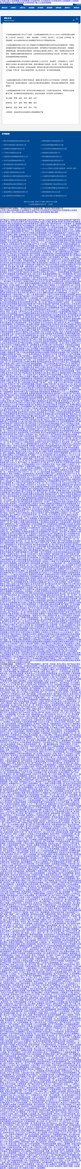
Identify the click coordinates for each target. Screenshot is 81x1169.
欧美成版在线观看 (28, 860)
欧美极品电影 (19, 871)
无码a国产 (71, 722)
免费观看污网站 (19, 881)
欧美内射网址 (44, 520)
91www (63, 1030)
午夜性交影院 (72, 998)
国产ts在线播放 (43, 330)
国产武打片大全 (36, 996)
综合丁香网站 (69, 227)
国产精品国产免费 (28, 778)
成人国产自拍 (65, 593)
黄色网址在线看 (53, 567)
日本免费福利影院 (57, 862)
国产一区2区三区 (18, 839)
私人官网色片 (57, 729)
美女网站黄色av (21, 1086)
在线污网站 (5, 839)
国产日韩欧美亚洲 (61, 556)
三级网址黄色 (40, 1035)
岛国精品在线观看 (34, 953)
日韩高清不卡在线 (21, 1028)
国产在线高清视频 (61, 220)
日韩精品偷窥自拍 (25, 724)
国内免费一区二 (60, 563)
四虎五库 (14, 875)
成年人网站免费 (33, 716)
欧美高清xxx (30, 673)
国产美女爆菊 (45, 718)
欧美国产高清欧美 (41, 724)
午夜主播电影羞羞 (65, 306)
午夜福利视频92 (29, 270)
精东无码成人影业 (40, 1052)
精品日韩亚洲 (36, 746)
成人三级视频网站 (73, 362)
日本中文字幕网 (17, 1159)
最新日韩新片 (40, 294)
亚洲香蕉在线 (46, 591)
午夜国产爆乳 (39, 698)
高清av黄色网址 (10, 504)
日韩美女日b (56, 793)
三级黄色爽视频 (70, 1052)
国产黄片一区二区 (72, 989)
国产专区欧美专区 (10, 830)
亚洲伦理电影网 (71, 1032)
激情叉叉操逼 (27, 229)
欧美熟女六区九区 (50, 608)
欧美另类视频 (6, 858)
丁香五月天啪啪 (27, 233)
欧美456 (64, 1103)
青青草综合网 (69, 507)
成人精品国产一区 (8, 769)
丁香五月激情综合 (22, 513)
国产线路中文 (73, 716)
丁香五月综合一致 (41, 737)
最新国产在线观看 (14, 1062)
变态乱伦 (11, 812)
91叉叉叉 (45, 1093)
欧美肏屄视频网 (54, 1015)
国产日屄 (74, 772)
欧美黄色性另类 (33, 289)
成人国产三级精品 (36, 285)
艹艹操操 (68, 1086)
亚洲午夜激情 (74, 466)
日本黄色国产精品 (62, 894)
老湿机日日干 (44, 434)
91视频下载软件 (23, 841)
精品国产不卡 (41, 782)
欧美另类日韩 (23, 293)
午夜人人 (53, 757)
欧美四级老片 (17, 457)
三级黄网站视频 (65, 776)
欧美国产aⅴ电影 (62, 302)
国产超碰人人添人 (28, 933)
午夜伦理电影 (54, 1133)
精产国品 (52, 686)
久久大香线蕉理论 (63, 285)
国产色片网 (46, 1086)
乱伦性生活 (67, 724)
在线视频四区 (21, 274)
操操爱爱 (46, 1136)
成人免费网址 (7, 429)
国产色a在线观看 (38, 957)
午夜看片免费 (6, 681)
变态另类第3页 (68, 317)
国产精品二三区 (27, 231)
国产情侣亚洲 (11, 867)
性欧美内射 (34, 950)
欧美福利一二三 (73, 1041)
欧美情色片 (11, 905)
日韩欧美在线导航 (14, 1147)
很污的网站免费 (26, 494)
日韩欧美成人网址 (50, 810)
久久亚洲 (16, 961)
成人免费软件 (52, 1164)
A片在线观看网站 (58, 789)
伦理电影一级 (64, 582)
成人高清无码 (23, 341)
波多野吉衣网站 (39, 272)
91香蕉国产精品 (31, 588)
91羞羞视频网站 (16, 237)
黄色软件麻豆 (19, 392)
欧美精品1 (70, 1149)
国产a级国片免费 (21, 1043)
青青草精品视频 (43, 328)
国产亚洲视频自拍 (46, 888)
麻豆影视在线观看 (40, 545)
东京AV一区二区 (64, 714)
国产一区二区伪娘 (65, 468)
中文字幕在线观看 (46, 968)
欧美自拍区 (62, 757)
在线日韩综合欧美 (13, 610)
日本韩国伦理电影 (42, 225)
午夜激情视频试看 (12, 761)
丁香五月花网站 (33, 300)
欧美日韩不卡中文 (70, 474)
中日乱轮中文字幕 (7, 1112)
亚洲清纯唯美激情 (66, 996)
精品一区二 (25, 1095)
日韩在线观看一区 (48, 1019)
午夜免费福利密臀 (29, 722)
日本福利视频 (37, 937)
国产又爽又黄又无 (48, 927)
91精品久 (30, 1155)
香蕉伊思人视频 (11, 1091)
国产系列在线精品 (73, 621)
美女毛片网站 (59, 739)
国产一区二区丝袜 (17, 336)
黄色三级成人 (19, 434)
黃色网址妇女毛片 (63, 869)
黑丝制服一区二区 (19, 619)
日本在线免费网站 (41, 834)
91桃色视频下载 (66, 309)
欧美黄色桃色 (23, 853)
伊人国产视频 (32, 552)
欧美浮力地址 (23, 1162)
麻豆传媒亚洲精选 (14, 940)
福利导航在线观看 (64, 543)
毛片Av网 (72, 972)
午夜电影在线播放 (72, 345)
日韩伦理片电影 (12, 494)
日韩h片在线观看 (58, 287)
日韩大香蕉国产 (71, 922)
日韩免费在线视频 (61, 253)
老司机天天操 (20, 558)
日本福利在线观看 (63, 841)
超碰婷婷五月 (48, 321)
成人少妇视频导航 (65, 274)
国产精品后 (64, 843)
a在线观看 (62, 1091)
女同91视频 (70, 858)
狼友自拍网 (73, 1002)
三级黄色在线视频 (25, 1035)
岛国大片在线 (73, 1112)
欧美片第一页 (29, 705)
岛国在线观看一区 (7, 593)
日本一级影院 (16, 698)
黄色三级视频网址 (13, 278)
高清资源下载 (5, 614)
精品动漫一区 (9, 298)
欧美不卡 (46, 890)
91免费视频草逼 (26, 378)
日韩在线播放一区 (13, 313)
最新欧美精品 (11, 448)
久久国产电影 (38, 492)
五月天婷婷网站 (37, 296)
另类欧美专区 (39, 720)
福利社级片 (67, 981)
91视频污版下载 (41, 265)
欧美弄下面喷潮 (43, 813)
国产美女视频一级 (25, 1123)
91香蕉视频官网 (74, 910)
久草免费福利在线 (43, 808)
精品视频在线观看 (41, 683)
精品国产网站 (36, 321)
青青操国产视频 (49, 806)
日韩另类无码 (25, 567)
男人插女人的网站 (23, 543)
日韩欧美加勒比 (20, 608)
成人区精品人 (45, 884)
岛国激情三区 (59, 929)
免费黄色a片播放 (67, 470)
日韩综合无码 (28, 237)
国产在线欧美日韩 (25, 496)
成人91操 (38, 918)
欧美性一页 (35, 851)
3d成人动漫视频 (27, 386)
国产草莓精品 (64, 1101)
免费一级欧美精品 (27, 266)
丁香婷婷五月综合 (42, 418)
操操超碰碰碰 (36, 364)
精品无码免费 (52, 427)
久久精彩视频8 (43, 604)
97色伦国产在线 (46, 623)
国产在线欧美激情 (52, 242)
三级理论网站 (17, 294)
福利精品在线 (44, 877)
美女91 (65, 718)
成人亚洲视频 (23, 369)
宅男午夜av (10, 1136)
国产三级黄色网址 (46, 560)
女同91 (44, 867)
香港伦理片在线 (23, 763)
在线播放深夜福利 (27, 597)
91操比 (61, 983)
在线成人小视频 (48, 561)
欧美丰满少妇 (62, 830)
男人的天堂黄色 (14, 1052)
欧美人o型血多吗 (74, 444)
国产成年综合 (6, 834)
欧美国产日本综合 (60, 828)
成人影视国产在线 (44, 739)
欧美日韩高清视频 (55, 240)
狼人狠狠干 (48, 918)
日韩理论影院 (30, 847)
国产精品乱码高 (16, 530)
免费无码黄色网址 (16, 942)
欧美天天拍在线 (73, 886)
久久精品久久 (71, 464)
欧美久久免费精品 (7, 616)
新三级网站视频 (26, 459)
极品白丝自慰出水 (57, 328)
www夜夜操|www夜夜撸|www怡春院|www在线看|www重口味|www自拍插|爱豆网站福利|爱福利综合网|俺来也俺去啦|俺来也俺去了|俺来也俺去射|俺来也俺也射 (40, 660)
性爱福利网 (33, 812)
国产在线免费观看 (22, 701)
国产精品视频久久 (55, 459)
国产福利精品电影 (32, 963)
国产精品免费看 (56, 237)
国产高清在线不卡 (51, 408)
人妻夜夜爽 (19, 884)
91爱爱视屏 (22, 1084)
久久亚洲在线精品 (11, 378)
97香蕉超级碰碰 (50, 446)
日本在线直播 (65, 672)
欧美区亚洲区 (70, 817)
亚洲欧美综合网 (59, 1041)
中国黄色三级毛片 (48, 668)
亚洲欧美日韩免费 (8, 1093)
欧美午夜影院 (22, 882)
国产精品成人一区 (15, 612)
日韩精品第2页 (68, 537)
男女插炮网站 (19, 324)
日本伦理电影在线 (16, 1034)
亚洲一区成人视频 (58, 464)
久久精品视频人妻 (46, 558)
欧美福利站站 (5, 451)
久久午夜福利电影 (11, 321)
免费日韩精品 (7, 455)
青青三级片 (25, 1080)
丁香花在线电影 (44, 847)
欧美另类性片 (20, 300)
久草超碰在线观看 (71, 332)
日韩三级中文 (68, 1090)
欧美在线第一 (5, 347)
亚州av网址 (61, 664)
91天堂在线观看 (12, 567)
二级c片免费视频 (30, 518)
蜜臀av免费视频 (19, 235)
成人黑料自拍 (56, 472)
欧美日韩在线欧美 (7, 449)
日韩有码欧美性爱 (45, 839)
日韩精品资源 (21, 795)
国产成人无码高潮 (46, 220)
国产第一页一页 (66, 595)
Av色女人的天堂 (43, 440)
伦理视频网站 (69, 877)
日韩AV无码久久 (66, 500)
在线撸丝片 (73, 1129)
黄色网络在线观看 (47, 522)
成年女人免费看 (66, 308)
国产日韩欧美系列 (28, 707)
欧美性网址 (53, 772)
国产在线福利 (31, 703)
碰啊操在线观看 (26, 946)
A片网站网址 (31, 1133)
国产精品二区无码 (56, 1157)
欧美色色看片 (9, 789)
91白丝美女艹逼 (43, 485)
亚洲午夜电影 (68, 1097)
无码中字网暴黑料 (60, 453)
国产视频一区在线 (72, 487)
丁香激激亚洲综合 (54, 244)
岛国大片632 (67, 782)
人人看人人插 (52, 599)
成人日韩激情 (54, 479)
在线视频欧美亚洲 (20, 582)
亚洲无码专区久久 (13, 464)
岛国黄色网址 (40, 248)
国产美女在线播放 (17, 580)
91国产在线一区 (18, 1017)
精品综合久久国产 (19, 798)
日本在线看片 (31, 429)
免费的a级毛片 (22, 453)
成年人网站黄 (6, 703)
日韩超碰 (76, 798)
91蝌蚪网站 (15, 707)
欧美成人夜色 (30, 955)
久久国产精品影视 (21, 688)
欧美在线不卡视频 (23, 970)
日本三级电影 (34, 332)
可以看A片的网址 (15, 261)
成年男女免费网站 (73, 550)
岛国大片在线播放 (54, 1006)
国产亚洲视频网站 (52, 513)
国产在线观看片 (62, 670)
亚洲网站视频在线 (39, 686)
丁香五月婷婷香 (45, 552)
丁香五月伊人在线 (49, 468)
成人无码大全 (49, 832)
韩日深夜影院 (39, 1105)
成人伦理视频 (50, 492)
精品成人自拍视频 (46, 1088)
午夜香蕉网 (59, 812)
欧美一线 (47, 1095)
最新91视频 (68, 1166)
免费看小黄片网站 (23, 709)
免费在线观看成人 (32, 522)
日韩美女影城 (17, 537)
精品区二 (4, 675)
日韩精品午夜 (23, 448)
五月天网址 (48, 948)
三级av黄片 (40, 1164)
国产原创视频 (34, 867)
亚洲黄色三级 (30, 1034)
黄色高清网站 (12, 526)
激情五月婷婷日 (55, 526)
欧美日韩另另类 (52, 769)
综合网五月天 (18, 718)
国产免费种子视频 (27, 401)
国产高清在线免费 (13, 418)
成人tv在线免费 (37, 769)
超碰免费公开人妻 (36, 571)
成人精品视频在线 (38, 481)
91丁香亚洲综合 (65, 1099)
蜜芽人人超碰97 (20, 834)
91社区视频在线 (20, 455)
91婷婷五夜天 (11, 979)
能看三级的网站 (20, 681)
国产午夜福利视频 (53, 375)
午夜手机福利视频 (12, 748)
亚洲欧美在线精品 (7, 841)
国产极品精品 (44, 550)
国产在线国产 (14, 1024)
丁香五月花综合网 (35, 989)
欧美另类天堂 (38, 584)
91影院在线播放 (70, 281)
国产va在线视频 (68, 425)
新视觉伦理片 (11, 293)
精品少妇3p (23, 770)
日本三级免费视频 (31, 1161)
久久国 (47, 897)
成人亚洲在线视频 (28, 425)
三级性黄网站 (31, 968)
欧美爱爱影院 (71, 328)
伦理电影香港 (23, 576)
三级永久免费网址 (41, 862)
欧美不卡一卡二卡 (28, 1071)
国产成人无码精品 (66, 698)
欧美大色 (42, 1022)
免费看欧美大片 (15, 784)
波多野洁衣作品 (10, 981)
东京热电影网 (32, 558)
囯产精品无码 (38, 278)
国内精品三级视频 (12, 1071)
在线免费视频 (52, 925)
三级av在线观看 (51, 882)
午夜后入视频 (61, 910)
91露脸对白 (46, 797)
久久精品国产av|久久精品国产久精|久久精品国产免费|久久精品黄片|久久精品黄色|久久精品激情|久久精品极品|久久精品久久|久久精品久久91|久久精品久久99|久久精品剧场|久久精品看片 (40, 643)
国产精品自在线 (51, 584)
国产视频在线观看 (40, 490)
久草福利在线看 (61, 968)
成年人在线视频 (29, 854)
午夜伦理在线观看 (63, 369)
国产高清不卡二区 (44, 621)
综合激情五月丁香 (50, 742)
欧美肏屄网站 (61, 1080)
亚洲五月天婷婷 (17, 813)
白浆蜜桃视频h (41, 233)
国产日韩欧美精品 (7, 1032)
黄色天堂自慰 (15, 604)
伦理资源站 (35, 1067)
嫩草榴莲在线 (53, 744)
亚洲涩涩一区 (43, 778)
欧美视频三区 (40, 395)
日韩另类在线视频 (69, 709)
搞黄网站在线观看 (55, 602)
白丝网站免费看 (29, 362)
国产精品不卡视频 (7, 220)
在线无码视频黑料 (51, 959)
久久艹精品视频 (18, 485)
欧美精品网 (6, 1011)
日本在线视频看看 (17, 588)
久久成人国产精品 (25, 421)
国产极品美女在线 (19, 451)
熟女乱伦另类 (54, 1077)
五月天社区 (20, 1133)
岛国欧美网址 (28, 281)
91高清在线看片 (51, 311)
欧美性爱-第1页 (6, 222)
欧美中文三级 (30, 621)
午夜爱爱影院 (55, 1090)
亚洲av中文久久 (56, 225)
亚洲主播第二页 (28, 1131)
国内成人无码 (11, 375)
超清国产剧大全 (72, 985)
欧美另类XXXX (36, 853)
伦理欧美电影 (23, 253)
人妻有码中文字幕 (25, 311)
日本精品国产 (59, 1000)
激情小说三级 (46, 922)
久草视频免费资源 (53, 481)
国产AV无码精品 (67, 423)
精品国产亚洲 (63, 612)
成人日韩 (38, 1049)
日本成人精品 (59, 933)
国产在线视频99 (52, 371)
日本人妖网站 (13, 296)
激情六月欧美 (75, 298)
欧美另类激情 (5, 322)
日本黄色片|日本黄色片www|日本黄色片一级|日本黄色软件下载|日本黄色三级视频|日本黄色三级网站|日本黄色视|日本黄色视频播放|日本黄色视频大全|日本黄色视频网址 (40, 634)
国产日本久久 (11, 462)
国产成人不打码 (49, 679)
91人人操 (21, 979)
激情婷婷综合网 (35, 1153)
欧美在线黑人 (56, 890)
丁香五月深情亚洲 (59, 944)
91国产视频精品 (18, 240)
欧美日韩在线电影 (18, 910)
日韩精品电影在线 (42, 438)
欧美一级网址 (12, 670)
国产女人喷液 (69, 457)
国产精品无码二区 (73, 414)
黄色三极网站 (49, 285)
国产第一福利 (70, 726)
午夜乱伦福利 (13, 326)
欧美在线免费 (71, 336)
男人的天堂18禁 (52, 951)
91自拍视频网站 (6, 324)
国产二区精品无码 (53, 502)
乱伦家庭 (60, 748)
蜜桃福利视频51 (64, 403)
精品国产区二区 (70, 733)
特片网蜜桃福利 (60, 293)
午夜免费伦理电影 (32, 324)
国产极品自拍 (50, 302)
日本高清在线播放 (55, 589)
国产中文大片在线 (39, 244)
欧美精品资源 (47, 556)
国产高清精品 (36, 405)
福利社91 (43, 821)
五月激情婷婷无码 (58, 787)
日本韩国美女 (52, 612)
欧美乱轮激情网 (24, 302)
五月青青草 (62, 1045)
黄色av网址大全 (52, 373)
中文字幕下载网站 (11, 470)
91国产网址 (36, 1065)
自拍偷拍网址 (15, 892)
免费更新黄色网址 (59, 1110)
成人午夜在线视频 (73, 752)
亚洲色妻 (61, 767)
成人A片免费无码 (49, 800)
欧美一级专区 (21, 922)
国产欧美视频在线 (27, 225)
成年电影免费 (20, 220)
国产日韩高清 (75, 882)
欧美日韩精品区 (60, 558)
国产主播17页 (71, 739)
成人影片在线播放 (38, 541)
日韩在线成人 (14, 860)
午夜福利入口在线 (18, 694)
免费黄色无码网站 (18, 668)
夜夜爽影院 (67, 1140)
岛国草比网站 (9, 983)
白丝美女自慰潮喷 (69, 358)
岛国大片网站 (45, 222)
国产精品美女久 (51, 306)
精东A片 (57, 770)
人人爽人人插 (28, 294)
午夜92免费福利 (8, 414)
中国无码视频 (54, 380)
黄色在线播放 (73, 448)
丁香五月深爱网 (33, 322)
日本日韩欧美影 (43, 1119)
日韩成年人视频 (41, 384)
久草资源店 (28, 903)
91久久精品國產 (40, 1024)
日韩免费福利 (29, 951)
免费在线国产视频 (19, 259)
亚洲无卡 (32, 776)
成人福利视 (49, 989)
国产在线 (37, 677)
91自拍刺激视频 (33, 757)
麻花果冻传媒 (57, 222)
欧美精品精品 (54, 423)
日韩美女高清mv (47, 300)
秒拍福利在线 (50, 496)
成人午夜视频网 (58, 528)
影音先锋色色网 (33, 668)
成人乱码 (44, 757)
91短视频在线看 (29, 328)
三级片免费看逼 (28, 1164)
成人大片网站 (23, 692)
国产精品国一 (30, 440)
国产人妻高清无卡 (42, 436)
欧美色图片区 (25, 686)
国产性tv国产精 (37, 713)
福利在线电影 (34, 253)
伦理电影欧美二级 (10, 686)
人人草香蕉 (19, 836)
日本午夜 (64, 1093)
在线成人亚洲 (47, 770)
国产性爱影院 (72, 938)
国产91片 (4, 785)
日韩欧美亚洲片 (46, 666)
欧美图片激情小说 (25, 584)
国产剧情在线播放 (52, 1127)
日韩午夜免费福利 (24, 754)
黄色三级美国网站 (30, 784)
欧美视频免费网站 (50, 274)
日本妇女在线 (52, 892)
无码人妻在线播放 (9, 496)
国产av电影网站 (55, 1140)
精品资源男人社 (53, 395)
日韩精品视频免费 (27, 395)
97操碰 (54, 776)
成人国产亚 (30, 825)
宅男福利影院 (40, 309)
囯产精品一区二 (53, 957)
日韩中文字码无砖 (22, 364)
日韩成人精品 (37, 408)
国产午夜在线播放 (65, 541)
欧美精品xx (14, 976)
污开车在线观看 (19, 1116)
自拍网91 (55, 780)
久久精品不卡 (73, 293)
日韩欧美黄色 (16, 903)
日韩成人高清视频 (34, 1026)
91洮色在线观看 (45, 530)
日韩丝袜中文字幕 (69, 483)
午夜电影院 (56, 718)
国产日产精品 (52, 319)
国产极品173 (30, 813)
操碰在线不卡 (57, 507)
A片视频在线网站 (19, 345)
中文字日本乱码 (60, 994)
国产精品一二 (7, 399)
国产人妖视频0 (50, 1091)
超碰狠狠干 (50, 866)
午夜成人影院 (15, 509)
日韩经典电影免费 (35, 802)
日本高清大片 (30, 485)
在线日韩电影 (59, 560)
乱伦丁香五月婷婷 (53, 1063)
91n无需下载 (36, 1039)
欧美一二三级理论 (71, 1084)
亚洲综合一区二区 (22, 541)
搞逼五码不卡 (12, 787)
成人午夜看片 (50, 412)
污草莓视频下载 (69, 1063)
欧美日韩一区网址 (16, 1144)
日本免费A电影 (39, 836)
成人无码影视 (75, 854)
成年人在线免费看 (20, 393)
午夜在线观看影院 (43, 756)
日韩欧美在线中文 (52, 970)
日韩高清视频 (7, 578)
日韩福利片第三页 (55, 263)
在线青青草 (65, 916)
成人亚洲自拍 (6, 856)
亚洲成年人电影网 (43, 705)
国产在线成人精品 (7, 364)
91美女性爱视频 (43, 425)
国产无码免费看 (70, 610)
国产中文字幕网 (68, 440)
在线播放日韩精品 (59, 864)
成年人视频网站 (8, 453)
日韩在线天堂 (38, 311)
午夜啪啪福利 (11, 737)
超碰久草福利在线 (27, 1110)
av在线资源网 (61, 750)
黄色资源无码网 (58, 591)
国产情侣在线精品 (32, 222)
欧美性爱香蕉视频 (43, 1041)
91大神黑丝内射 (58, 283)
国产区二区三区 (68, 291)
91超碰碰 (32, 1114)
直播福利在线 (42, 498)
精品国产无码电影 (13, 490)
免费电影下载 (17, 337)
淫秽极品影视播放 (53, 504)
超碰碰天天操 (6, 1095)
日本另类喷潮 (30, 1166)
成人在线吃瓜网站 (19, 334)
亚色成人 (35, 1080)
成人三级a (34, 1022)
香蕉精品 (8, 1069)
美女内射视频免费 (60, 978)
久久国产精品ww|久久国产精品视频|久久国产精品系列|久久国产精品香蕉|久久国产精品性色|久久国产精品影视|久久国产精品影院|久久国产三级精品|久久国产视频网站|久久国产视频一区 (40, 638)
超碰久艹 (10, 922)
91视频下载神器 (65, 728)
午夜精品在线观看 (31, 828)
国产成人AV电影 (37, 701)
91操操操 (62, 688)
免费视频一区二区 (15, 517)
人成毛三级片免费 (17, 238)
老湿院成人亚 (66, 401)
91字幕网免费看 (20, 287)
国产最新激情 (13, 459)
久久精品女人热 (54, 483)
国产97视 (24, 976)
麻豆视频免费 (23, 672)
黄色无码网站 (6, 826)
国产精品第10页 (26, 272)
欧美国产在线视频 (36, 412)
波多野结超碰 (15, 263)
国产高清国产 (9, 851)
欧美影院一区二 (60, 826)
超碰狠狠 (3, 1119)
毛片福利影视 (73, 315)
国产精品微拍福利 (59, 1155)
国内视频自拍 (19, 578)
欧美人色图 (28, 1015)
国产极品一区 (21, 606)
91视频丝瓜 (45, 793)
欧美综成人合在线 (25, 1049)
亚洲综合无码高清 (46, 517)
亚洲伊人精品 (61, 539)
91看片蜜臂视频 (11, 1099)
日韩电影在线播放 (59, 573)
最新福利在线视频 (13, 229)
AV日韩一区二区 (71, 1161)
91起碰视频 (58, 791)
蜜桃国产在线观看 (15, 270)
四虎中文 (68, 979)
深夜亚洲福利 (34, 1009)
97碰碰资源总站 (50, 905)
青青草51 (53, 683)
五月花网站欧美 (33, 528)
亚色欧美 (74, 1069)
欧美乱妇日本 (50, 539)
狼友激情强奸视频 (12, 778)
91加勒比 (36, 819)
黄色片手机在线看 (19, 561)
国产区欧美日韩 (72, 554)
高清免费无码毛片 (59, 797)
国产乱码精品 (27, 490)
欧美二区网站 (51, 543)
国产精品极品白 (56, 533)
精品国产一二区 (65, 798)
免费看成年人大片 (58, 392)
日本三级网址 (71, 280)
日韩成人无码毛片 (67, 959)
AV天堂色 (20, 899)
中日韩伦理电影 (10, 576)
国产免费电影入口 (57, 985)
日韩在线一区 (42, 240)
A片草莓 (6, 918)
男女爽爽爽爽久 (18, 968)
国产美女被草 (62, 1054)
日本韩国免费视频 (54, 946)
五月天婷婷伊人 (45, 978)
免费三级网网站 (72, 929)
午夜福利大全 (47, 826)
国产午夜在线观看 (38, 599)
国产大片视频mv (74, 322)
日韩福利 (7, 798)
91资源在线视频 (34, 800)
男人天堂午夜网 (55, 774)
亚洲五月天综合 (68, 231)
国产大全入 (74, 925)
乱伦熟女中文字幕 (11, 291)
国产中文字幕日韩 (35, 608)
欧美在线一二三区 (35, 849)
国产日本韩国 (33, 922)
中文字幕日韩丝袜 (65, 382)
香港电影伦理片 (44, 235)
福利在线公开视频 (67, 242)
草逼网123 (68, 703)
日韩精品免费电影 (24, 1093)
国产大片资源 (65, 494)
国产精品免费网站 (65, 399)
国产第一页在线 (10, 369)
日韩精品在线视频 (36, 582)
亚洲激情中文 (42, 360)
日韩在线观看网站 (68, 879)
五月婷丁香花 (25, 972)
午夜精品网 (5, 987)
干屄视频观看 (32, 700)
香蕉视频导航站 (10, 1123)
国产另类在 (56, 895)
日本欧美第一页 (71, 791)
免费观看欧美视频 (63, 496)
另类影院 (25, 1101)
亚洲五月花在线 (37, 1060)
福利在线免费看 (46, 998)
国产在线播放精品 (23, 524)
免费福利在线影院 (67, 248)
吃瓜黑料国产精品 (27, 326)
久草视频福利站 (47, 253)
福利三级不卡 (21, 978)
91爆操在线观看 (45, 349)
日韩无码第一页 (73, 1043)
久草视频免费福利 (28, 974)
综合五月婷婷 (46, 332)
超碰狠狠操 (54, 963)
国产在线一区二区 (42, 266)
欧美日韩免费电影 (20, 431)
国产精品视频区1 (34, 664)
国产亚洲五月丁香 (11, 384)
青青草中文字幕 (35, 399)
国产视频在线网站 (7, 1077)
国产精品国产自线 (34, 1116)
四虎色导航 (26, 879)
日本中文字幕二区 (40, 291)
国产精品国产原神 (39, 763)
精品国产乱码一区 (65, 477)
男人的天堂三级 (41, 281)
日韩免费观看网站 (67, 421)
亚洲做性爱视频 (27, 532)
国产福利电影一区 (42, 227)
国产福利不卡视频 (7, 1045)
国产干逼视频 (27, 683)
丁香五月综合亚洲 (30, 752)
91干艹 (63, 700)
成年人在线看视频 (42, 780)
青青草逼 (14, 756)
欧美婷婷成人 (47, 899)
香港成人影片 (52, 276)
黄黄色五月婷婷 (16, 436)
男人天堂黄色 (14, 1131)
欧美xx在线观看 (60, 606)
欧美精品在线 (50, 369)
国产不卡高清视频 (55, 1024)
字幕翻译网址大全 (32, 466)
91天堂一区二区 (41, 483)
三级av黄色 (30, 675)
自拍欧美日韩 (57, 324)
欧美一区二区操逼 (25, 375)
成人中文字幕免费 (32, 461)
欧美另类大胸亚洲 (25, 479)
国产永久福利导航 (27, 864)
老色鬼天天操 (52, 367)
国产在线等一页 (54, 1037)
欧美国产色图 (49, 509)
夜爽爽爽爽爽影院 (65, 608)
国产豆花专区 (11, 479)
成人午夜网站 (25, 308)
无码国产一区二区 (59, 1118)
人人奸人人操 (13, 597)
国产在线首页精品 (17, 423)
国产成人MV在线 (51, 582)
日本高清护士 (32, 554)
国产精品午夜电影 (7, 300)
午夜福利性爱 (55, 940)
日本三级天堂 (32, 451)
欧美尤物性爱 (73, 853)
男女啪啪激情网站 (67, 431)
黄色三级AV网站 (43, 457)
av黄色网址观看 (16, 518)
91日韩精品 (70, 933)
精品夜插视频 (9, 606)
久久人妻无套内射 (55, 763)
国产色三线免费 (10, 257)
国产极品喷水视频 (40, 380)
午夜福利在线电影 (40, 229)
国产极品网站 (37, 993)
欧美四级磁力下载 (23, 1077)
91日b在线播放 (72, 884)
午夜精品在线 (72, 778)
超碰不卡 (48, 923)
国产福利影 (31, 694)
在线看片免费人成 (57, 784)
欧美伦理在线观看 (69, 548)
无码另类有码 (7, 434)
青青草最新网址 (33, 449)
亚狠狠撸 (40, 1071)
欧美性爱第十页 (12, 319)
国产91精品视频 (24, 382)
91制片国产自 (68, 696)
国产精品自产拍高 (14, 821)
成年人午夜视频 (21, 1114)
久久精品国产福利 (12, 1039)
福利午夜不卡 (75, 1021)
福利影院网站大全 (52, 421)
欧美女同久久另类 (68, 937)
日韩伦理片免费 (40, 1147)
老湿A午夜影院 (50, 1013)
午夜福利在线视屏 (71, 729)
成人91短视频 (74, 968)
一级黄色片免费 (6, 866)
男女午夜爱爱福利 (55, 965)
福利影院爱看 (37, 791)
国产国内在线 (30, 423)
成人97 (54, 819)
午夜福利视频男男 (59, 1062)
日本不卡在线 (63, 1067)
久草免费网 (19, 797)
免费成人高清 (33, 453)
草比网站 (4, 1035)
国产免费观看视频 (15, 1161)
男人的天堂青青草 (66, 810)
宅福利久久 (46, 677)
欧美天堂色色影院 (73, 784)
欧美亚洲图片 (55, 425)
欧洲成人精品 (51, 860)
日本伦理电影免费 (65, 1078)
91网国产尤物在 (69, 895)
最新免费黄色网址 (13, 586)
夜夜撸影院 (48, 1026)
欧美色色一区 (6, 1002)
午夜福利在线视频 (48, 1144)
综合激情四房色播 (47, 1075)
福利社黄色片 (51, 541)
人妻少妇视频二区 (39, 1097)
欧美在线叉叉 (56, 875)
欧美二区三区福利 (11, 487)
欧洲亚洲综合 (49, 910)
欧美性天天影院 (40, 903)
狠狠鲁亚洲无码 (37, 308)
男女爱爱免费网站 (64, 686)
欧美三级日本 (19, 1127)
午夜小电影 (13, 782)
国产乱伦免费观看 (53, 365)
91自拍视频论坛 (15, 752)
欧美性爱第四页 (22, 339)
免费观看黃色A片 (16, 907)
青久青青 (30, 741)
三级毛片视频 (16, 1015)
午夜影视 (45, 985)
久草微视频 (24, 830)
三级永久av (10, 1082)
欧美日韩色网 (14, 1138)
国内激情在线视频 (63, 420)
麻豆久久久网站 (42, 1047)
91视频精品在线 (42, 401)
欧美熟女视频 (14, 944)
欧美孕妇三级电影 (13, 365)
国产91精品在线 (6, 1086)
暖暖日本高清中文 (45, 938)
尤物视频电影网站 (46, 476)
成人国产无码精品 (66, 1123)
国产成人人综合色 (30, 517)
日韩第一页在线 (14, 330)
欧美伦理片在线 (55, 498)
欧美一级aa (42, 987)
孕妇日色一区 (67, 490)
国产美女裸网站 (70, 532)
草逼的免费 (17, 951)
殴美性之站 (31, 739)
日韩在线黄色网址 (43, 675)
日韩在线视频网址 (70, 1073)
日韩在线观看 (34, 563)
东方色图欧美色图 (69, 436)
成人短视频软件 (29, 535)
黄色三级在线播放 (9, 255)
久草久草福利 (32, 1112)
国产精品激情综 (55, 578)
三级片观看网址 (53, 257)
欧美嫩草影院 (23, 935)
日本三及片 (33, 978)
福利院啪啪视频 (20, 1069)
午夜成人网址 (38, 306)
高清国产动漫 (65, 769)
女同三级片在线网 (60, 707)
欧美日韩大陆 (44, 259)
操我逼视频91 (67, 770)
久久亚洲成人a (71, 983)
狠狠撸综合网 (14, 1106)
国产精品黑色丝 (10, 595)
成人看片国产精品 (55, 545)
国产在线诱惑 (27, 358)
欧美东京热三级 (14, 373)
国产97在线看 (47, 1129)
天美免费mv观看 (18, 825)
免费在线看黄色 (64, 341)
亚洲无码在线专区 (25, 545)
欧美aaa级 (13, 1035)
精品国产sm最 (9, 882)
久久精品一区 (14, 974)
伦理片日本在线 (12, 371)
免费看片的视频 (40, 845)
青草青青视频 (28, 224)
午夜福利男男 (13, 242)
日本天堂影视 (55, 485)
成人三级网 (44, 784)
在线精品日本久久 (27, 782)
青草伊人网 (28, 1147)
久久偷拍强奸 (33, 298)
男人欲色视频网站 (25, 406)
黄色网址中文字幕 (38, 462)
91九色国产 (10, 1140)
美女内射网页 (13, 438)
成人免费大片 (52, 386)
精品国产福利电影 (52, 304)
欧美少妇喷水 (27, 759)
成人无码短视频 (19, 1075)
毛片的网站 (76, 742)
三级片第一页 (69, 438)
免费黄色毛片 (9, 524)
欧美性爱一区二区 (17, 621)
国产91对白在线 (35, 341)
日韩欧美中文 (37, 1095)
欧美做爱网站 (37, 879)
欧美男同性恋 (62, 759)
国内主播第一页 (21, 571)
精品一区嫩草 (69, 530)
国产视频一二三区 (34, 455)
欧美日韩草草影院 (53, 823)
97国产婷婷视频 (10, 672)
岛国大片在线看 (7, 993)
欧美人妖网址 (30, 240)
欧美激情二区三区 (40, 610)
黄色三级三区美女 (34, 274)
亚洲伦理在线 (38, 1103)
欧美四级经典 (17, 1011)
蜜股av (47, 858)
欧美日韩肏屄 (31, 578)
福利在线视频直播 (15, 227)
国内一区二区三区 (45, 933)
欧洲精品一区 (36, 617)
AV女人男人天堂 (67, 713)
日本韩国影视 (36, 1125)
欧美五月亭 (16, 918)
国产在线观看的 (70, 270)
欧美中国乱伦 (32, 1075)
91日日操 (41, 860)
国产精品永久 (52, 1123)
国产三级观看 (56, 474)
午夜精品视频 (60, 998)
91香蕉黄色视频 (56, 227)
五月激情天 (50, 1060)
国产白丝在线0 (70, 535)
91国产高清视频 (11, 909)
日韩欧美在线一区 (25, 526)
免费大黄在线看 (71, 1147)
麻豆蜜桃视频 (69, 416)
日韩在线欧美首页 (45, 694)
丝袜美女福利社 (47, 716)
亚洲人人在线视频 (19, 528)
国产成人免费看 (70, 225)
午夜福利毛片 (37, 1146)
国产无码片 (31, 931)
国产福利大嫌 (21, 812)
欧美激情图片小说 (10, 808)
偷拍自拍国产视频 (60, 1004)
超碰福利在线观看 (61, 451)
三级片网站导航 (37, 1030)
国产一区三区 (50, 795)
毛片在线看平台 (56, 270)
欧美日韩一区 (11, 873)
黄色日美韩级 (24, 875)
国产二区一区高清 (27, 1118)
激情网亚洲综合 (33, 444)
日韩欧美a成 (64, 882)
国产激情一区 (30, 838)
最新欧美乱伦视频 (69, 434)
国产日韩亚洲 (59, 476)
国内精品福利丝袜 (44, 362)
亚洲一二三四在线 (30, 530)
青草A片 (47, 1084)
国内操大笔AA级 (24, 257)
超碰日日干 (47, 746)
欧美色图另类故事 (70, 909)
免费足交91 (17, 959)
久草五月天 (35, 830)
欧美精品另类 (50, 759)
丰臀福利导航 (50, 914)
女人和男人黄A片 (19, 444)
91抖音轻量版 (71, 1058)
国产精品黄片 (25, 296)
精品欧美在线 (30, 317)
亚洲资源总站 (67, 1071)
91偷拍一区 (19, 955)
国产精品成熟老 (14, 492)
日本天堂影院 (73, 1118)
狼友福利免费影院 (57, 266)
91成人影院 (27, 1052)
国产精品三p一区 (52, 1030)
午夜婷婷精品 (18, 901)
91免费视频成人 (33, 619)
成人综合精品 (67, 578)
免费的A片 (30, 979)
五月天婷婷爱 (36, 1007)
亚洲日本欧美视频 (12, 1078)
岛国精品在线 (13, 367)
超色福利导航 (23, 433)
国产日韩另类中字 (27, 1006)
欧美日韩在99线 (7, 828)
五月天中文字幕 (28, 1078)
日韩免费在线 (39, 1050)
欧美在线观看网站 (23, 280)
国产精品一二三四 (68, 257)
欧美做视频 (26, 892)
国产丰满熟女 (66, 515)
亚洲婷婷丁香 (29, 1041)
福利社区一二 (7, 498)
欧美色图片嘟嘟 (68, 546)
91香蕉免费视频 (32, 696)
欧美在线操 (68, 793)
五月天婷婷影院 (61, 851)
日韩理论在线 (27, 720)
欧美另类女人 (74, 1017)
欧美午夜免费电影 (32, 797)
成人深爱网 (42, 1133)
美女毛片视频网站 (71, 1034)
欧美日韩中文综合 (49, 477)
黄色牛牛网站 (32, 235)
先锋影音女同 (73, 606)
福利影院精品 (65, 479)
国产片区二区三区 (57, 550)
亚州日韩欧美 (57, 731)
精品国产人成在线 (61, 393)
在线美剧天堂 (34, 420)
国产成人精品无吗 (20, 1009)
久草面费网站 (75, 974)
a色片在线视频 (45, 505)
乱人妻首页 (47, 1028)
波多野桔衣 (13, 729)
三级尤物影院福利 (70, 526)
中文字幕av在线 (23, 714)
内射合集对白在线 (70, 1006)
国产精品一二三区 (20, 354)
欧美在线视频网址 (36, 397)
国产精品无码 (38, 403)
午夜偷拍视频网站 (16, 675)
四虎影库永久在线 (16, 1129)
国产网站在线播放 (25, 343)
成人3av (16, 1095)
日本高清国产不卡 (46, 1011)
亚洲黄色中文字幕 (18, 700)
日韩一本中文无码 (55, 1147)
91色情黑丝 (16, 722)
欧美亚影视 (22, 867)
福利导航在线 (52, 601)
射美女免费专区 (54, 909)
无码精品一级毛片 (57, 330)
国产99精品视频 (19, 560)
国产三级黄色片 (66, 378)
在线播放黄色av (28, 474)
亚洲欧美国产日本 (48, 966)
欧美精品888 (17, 1121)
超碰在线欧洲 (70, 1142)
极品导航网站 (57, 1136)
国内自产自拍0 (73, 1030)
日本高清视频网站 (20, 776)
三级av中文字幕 (59, 429)
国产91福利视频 (10, 421)
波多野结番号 (57, 756)
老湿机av (26, 1007)
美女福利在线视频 (70, 222)
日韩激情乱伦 (16, 735)
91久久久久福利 (71, 287)
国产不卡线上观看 (69, 481)
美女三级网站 (71, 560)
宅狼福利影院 (23, 397)
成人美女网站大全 (46, 812)
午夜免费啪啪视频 (18, 1054)
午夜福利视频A (18, 731)
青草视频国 (53, 983)
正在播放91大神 (40, 909)
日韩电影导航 (12, 819)
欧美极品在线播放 (62, 461)
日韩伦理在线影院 (47, 466)
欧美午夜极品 (69, 406)
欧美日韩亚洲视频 (9, 304)
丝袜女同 (11, 795)
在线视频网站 (28, 227)
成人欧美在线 (27, 918)
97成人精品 (15, 933)
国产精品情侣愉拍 (59, 847)
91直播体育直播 (18, 350)
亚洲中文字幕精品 (20, 332)
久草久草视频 (27, 923)
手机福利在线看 (19, 289)
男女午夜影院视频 (34, 910)
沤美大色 (69, 812)
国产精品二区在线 (59, 410)
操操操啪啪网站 (70, 946)
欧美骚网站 (64, 953)
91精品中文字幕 (43, 580)
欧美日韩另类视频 (46, 390)
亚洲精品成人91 (39, 892)
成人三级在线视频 (34, 477)
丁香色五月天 (67, 375)
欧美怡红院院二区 (16, 696)
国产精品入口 (21, 800)
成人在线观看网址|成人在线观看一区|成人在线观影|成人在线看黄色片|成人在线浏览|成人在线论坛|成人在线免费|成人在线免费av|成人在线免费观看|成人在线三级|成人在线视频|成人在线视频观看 (40, 627)
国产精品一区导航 (7, 285)
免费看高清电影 (61, 1125)
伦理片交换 (51, 1138)
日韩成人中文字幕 (32, 994)
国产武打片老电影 (73, 591)
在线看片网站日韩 (20, 420)
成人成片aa (64, 1039)
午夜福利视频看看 (61, 1021)
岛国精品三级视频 (36, 369)
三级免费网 (40, 1168)
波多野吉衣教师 (67, 261)
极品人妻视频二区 (7, 679)
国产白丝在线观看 (32, 1144)
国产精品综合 (36, 1028)
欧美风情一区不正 (46, 685)
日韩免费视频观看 (20, 858)
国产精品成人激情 (37, 672)
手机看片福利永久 (39, 1099)
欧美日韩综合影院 (18, 1026)
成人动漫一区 (65, 395)
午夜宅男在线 (31, 888)
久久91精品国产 (10, 617)
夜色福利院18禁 (49, 455)
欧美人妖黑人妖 (12, 599)
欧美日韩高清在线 (42, 313)
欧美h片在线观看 (47, 461)
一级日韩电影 (64, 683)
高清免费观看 (50, 569)
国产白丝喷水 (11, 502)
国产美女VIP (22, 685)
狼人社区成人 (26, 408)
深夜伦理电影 (27, 365)
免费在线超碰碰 (20, 1002)
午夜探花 (74, 692)
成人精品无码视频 (30, 537)
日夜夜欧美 (12, 948)
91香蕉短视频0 (27, 961)
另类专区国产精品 (46, 606)
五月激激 (54, 728)
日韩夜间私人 (64, 388)
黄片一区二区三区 (23, 1063)
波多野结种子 (23, 412)
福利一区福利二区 (57, 955)
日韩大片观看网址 (10, 1047)
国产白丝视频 (43, 347)
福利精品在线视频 (56, 347)
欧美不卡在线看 (9, 1084)
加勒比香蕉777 (38, 709)
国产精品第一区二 (70, 774)
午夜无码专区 (47, 994)
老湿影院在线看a (31, 666)
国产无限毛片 (25, 242)
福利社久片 (53, 821)
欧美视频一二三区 (29, 987)
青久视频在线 (23, 255)
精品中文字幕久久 (41, 981)
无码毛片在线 (65, 489)
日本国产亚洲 (12, 1110)
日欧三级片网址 (22, 996)
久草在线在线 (68, 472)
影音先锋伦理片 (33, 793)
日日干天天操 (74, 455)
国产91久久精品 (58, 362)
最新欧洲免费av (66, 567)
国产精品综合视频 (34, 810)
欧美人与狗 (25, 897)
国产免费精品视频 (41, 728)
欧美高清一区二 (24, 511)
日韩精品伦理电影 (65, 966)
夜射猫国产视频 (24, 937)
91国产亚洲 (75, 1011)
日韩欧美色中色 (27, 548)
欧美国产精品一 (6, 446)
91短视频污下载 (40, 772)
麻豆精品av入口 (8, 405)
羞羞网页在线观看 (36, 574)
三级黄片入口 (55, 261)
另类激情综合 (38, 378)
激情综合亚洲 (32, 1088)
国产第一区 (42, 965)
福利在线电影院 (72, 617)
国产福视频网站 (35, 976)
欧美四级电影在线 (66, 720)
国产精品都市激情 (19, 322)
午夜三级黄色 (75, 612)
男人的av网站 (30, 1004)
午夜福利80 (72, 675)
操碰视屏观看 (63, 601)
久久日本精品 (59, 991)
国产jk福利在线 (10, 388)
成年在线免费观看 (27, 756)
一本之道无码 (5, 468)
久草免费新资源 (43, 270)
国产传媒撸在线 (70, 263)
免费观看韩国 (31, 498)
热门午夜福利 (6, 927)
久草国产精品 (28, 601)
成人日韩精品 (9, 709)
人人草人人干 (14, 929)
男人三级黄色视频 (48, 830)
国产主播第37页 (64, 584)
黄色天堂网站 (9, 849)
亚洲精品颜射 (39, 1056)
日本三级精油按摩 (30, 1090)
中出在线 (21, 716)
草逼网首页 (76, 1009)
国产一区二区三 (46, 692)
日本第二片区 (6, 1127)
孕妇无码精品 (36, 511)
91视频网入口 (69, 1119)
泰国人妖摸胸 (67, 502)
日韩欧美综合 (28, 442)
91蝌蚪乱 (39, 959)
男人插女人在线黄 (23, 625)
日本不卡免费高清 (42, 464)
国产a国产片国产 (38, 543)
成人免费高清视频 (44, 886)
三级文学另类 (58, 950)
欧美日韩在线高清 (32, 1149)
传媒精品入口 (63, 250)
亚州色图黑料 (63, 1019)
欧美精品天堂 (59, 517)
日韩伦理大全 (33, 606)
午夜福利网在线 (59, 923)
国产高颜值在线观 (71, 418)
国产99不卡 (54, 1121)
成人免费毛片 (15, 515)
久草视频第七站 (68, 815)
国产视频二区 (66, 604)
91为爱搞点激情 (28, 767)
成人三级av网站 (46, 735)
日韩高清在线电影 (14, 843)
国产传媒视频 (49, 841)
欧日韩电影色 (36, 414)
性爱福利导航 (18, 985)
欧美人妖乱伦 (44, 789)
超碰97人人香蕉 (21, 285)
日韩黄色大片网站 (10, 1006)
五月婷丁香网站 (14, 569)
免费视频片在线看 (65, 524)
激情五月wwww (46, 752)
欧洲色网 (55, 700)
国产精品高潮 (70, 1114)
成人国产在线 (70, 901)
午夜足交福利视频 (37, 1101)
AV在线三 (21, 1088)
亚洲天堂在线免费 (45, 929)
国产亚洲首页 (57, 726)
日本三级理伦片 (17, 838)
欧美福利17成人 (32, 434)
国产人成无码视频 (40, 1077)
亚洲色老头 (28, 698)
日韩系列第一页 (54, 343)
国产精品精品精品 (11, 308)
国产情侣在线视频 (51, 431)
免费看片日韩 (55, 588)
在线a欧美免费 (58, 1058)
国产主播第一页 (54, 358)
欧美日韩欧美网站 (15, 550)
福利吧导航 (34, 998)
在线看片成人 (65, 304)
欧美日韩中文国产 (65, 446)
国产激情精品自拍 (55, 867)
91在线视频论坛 (73, 449)
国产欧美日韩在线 (66, 408)
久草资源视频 (46, 828)
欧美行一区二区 (19, 554)
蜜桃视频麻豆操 (26, 371)
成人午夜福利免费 (63, 522)
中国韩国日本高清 (44, 815)
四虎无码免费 (57, 877)
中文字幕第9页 (54, 515)
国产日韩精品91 (72, 517)
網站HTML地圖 (51, 202)
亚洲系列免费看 (20, 802)
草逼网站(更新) (49, 1054)
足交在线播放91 (51, 250)
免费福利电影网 (35, 393)
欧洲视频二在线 (10, 397)
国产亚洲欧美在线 (59, 675)
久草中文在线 (21, 390)
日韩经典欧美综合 (15, 328)
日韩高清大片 (27, 278)
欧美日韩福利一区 (50, 1017)
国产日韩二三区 (29, 360)
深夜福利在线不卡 (52, 494)
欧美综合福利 (30, 238)
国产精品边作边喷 (57, 580)
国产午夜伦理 (38, 304)
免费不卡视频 (11, 380)
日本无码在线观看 (48, 907)
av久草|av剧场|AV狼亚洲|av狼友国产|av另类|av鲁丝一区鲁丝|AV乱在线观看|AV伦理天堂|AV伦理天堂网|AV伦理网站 (40, 631)
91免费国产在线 (62, 569)
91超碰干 (23, 670)
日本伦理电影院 (64, 905)
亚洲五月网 (45, 731)
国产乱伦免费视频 (66, 873)
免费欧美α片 (26, 509)
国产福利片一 (52, 272)
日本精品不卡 (33, 390)
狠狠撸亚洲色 (30, 336)
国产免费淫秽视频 (19, 552)
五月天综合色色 (46, 453)
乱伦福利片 (5, 1159)
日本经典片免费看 (69, 259)
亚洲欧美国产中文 (7, 1103)
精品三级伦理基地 (23, 481)
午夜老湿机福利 (41, 961)
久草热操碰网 (41, 741)
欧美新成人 (37, 742)
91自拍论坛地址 (18, 246)
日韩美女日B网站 (38, 504)
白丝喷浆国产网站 (44, 535)
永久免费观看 (5, 556)
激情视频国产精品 (28, 726)
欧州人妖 (74, 1101)
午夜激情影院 (52, 524)
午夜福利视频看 (29, 1062)
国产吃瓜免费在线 (17, 533)
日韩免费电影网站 (64, 907)
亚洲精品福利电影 (32, 623)
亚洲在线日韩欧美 (53, 546)
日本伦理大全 (22, 679)
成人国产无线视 (26, 546)
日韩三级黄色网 (6, 1041)
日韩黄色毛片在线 (7, 899)
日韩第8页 (25, 1146)
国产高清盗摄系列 (10, 791)
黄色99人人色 (14, 1119)
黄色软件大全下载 (52, 397)
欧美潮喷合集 (48, 414)
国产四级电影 (27, 761)
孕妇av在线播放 (54, 903)
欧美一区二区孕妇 (40, 515)
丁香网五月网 (42, 871)
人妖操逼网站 (52, 873)
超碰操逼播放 (6, 888)
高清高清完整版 (38, 925)
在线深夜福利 (23, 563)
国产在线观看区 (23, 1065)
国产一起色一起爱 (50, 382)
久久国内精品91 (7, 800)
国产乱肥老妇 (37, 388)
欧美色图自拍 (17, 224)
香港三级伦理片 (64, 914)
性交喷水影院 (45, 696)
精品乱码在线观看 (25, 304)
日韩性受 (15, 864)
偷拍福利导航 (63, 386)
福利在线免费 (54, 604)
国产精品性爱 (59, 1043)
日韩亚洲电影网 (60, 886)
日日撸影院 (21, 1112)
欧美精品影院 (35, 252)
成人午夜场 (19, 847)
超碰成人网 (74, 830)
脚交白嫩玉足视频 (28, 330)
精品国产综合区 (56, 418)
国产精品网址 (5, 457)
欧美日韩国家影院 (61, 854)
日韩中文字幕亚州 (25, 403)
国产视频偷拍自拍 (10, 946)
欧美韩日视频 (73, 238)
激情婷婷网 (30, 871)
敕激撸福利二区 (70, 360)
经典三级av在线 (17, 965)
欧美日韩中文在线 (72, 767)
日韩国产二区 (75, 511)
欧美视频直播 (52, 673)
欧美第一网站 (27, 306)
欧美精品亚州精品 (9, 252)
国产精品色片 (57, 530)
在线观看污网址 (26, 470)
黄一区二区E (21, 1013)
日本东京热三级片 (18, 750)
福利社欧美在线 (53, 595)
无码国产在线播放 (40, 343)
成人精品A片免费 (23, 377)
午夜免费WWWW (36, 858)
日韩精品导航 (27, 823)
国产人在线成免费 (9, 565)
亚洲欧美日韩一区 (50, 356)
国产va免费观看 (23, 914)
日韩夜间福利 (25, 791)
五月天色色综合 (46, 322)
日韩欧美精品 (20, 416)
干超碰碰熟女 (7, 392)
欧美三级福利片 (64, 319)
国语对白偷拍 (35, 1162)
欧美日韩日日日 (44, 944)
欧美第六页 (59, 899)
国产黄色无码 (18, 938)
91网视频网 (72, 750)
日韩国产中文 (57, 733)
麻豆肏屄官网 (49, 377)
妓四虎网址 (74, 1039)
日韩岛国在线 (28, 436)
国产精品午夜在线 (24, 677)
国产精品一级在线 (7, 513)
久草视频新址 (73, 619)
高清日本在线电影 (20, 806)
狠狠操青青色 (25, 1099)
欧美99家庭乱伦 (35, 354)
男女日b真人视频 (30, 347)
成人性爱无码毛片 (42, 787)
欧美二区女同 (75, 569)
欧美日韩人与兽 (74, 826)
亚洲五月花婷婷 (60, 1129)
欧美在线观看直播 (68, 504)
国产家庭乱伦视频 (43, 1110)
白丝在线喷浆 (11, 724)
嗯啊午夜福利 (48, 293)
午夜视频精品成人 (36, 576)
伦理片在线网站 (60, 623)
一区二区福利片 (62, 466)
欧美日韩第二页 (18, 317)
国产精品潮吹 (54, 871)
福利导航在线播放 (55, 610)
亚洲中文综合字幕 (65, 800)
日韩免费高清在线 (16, 966)
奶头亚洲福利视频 (71, 890)
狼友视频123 (63, 1069)
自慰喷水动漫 (55, 436)
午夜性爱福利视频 (27, 384)
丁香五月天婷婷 (53, 294)
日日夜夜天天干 (31, 901)
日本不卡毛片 (38, 470)
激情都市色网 (40, 231)
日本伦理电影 (34, 433)
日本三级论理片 (44, 726)
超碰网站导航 (21, 298)
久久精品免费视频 (27, 352)
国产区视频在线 (21, 489)
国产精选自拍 (56, 434)
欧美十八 (18, 854)
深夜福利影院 (63, 599)
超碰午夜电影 (75, 832)
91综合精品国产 (58, 336)
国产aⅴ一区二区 (51, 278)
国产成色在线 (58, 922)
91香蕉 (30, 834)
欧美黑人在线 (61, 881)
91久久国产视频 (26, 276)
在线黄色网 (15, 683)
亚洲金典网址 (74, 1125)
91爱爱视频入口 (6, 507)
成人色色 (8, 688)
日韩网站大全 (47, 1149)
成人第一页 (63, 925)
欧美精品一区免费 (32, 591)
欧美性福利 (69, 1095)
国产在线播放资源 (44, 410)
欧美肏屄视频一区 (62, 1162)
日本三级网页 (65, 576)
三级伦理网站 (6, 718)
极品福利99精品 (13, 408)
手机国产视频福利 (45, 838)
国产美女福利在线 (61, 337)
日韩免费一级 (75, 599)
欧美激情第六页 (21, 593)
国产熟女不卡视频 (59, 444)
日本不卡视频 (18, 1000)
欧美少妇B (32, 685)
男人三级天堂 (17, 483)
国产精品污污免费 (70, 931)
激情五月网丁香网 (42, 729)
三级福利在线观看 (25, 539)
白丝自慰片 (19, 1004)
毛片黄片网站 (44, 537)
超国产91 (51, 748)
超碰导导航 (55, 1093)
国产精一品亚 (38, 970)
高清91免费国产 (45, 554)
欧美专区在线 (44, 287)
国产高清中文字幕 (61, 974)
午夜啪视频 (75, 673)
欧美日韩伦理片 (46, 345)
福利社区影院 (73, 1110)
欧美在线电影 (19, 877)
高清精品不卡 (23, 873)
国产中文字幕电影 (21, 399)
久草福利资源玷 (41, 1140)
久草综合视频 (19, 815)
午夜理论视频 (55, 931)
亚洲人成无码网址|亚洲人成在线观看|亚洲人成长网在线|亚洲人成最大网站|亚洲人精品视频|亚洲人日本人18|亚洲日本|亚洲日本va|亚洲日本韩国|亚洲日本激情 (40, 654)
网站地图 (54, 212)
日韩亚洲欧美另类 (43, 825)
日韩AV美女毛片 (22, 1125)
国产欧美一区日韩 (42, 586)
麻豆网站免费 (54, 401)
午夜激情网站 (12, 817)
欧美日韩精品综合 (63, 1146)
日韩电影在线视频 (36, 882)
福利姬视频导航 (31, 246)
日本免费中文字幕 (20, 765)
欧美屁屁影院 (46, 448)
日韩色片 (50, 894)
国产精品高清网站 (45, 854)
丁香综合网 (76, 869)
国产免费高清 (28, 483)
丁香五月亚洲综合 (51, 976)
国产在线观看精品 (73, 580)
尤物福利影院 (55, 724)
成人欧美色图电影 (8, 744)
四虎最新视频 (67, 246)
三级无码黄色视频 (37, 1106)
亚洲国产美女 (48, 511)
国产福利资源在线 (53, 224)
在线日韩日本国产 (18, 711)
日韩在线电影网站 (36, 765)
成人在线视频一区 (41, 261)
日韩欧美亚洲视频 (9, 341)
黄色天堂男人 (23, 950)
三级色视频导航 (24, 504)
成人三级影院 (69, 602)
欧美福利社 (13, 713)
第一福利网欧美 (33, 345)
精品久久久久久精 (54, 785)
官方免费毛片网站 (27, 1168)
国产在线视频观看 (48, 1009)
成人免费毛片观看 (17, 757)
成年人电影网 (34, 255)
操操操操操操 (57, 518)
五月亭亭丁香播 (56, 313)
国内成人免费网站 (34, 468)
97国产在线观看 (72, 352)
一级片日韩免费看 (25, 981)
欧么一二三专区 (66, 963)
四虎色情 (25, 1106)
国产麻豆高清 (65, 1022)
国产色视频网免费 (52, 308)
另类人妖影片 (11, 584)
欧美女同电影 (34, 1045)
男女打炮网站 (44, 588)
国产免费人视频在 (39, 920)
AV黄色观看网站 (44, 518)
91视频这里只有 (60, 300)
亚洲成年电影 (21, 789)
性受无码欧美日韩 (34, 1017)
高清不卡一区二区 (19, 468)
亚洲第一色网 (25, 1157)
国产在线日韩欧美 (50, 405)
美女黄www (67, 1056)
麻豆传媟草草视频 (38, 567)
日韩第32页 (69, 920)
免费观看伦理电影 (66, 1164)
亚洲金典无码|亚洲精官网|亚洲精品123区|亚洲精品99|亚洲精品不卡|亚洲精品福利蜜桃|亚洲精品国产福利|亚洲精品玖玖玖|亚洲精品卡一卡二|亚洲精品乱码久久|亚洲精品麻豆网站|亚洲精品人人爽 (40, 656)
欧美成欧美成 (55, 520)
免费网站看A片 (39, 371)
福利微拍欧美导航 (53, 709)
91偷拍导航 (34, 692)
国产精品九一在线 (47, 420)
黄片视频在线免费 (23, 774)
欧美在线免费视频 (69, 1088)
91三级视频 (66, 1077)
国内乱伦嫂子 (48, 280)
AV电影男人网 (70, 681)
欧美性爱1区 (10, 998)
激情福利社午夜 (53, 248)
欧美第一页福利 (6, 554)
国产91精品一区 (24, 462)
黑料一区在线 (11, 311)
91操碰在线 (38, 1127)
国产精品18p (19, 890)
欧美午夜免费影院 (47, 750)
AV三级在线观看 (43, 472)
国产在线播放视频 (10, 746)
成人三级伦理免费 (46, 298)
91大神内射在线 (56, 438)
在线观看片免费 (19, 793)
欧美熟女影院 (42, 263)
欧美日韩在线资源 (7, 541)
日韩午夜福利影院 (59, 1065)
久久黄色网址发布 (27, 367)
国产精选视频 (24, 321)
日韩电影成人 (19, 888)
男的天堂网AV (23, 894)
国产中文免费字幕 (27, 589)
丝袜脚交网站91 (72, 961)
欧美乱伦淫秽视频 (34, 1032)
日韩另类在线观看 (16, 673)
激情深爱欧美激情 (7, 416)
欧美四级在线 (5, 268)
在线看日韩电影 (19, 476)
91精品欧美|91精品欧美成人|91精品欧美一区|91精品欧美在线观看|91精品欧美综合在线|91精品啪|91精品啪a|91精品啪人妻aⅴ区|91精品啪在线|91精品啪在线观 (40, 651)
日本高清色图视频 (73, 1000)
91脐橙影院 (45, 733)
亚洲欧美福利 (61, 449)
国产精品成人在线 (8, 692)
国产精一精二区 (37, 302)
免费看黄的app (37, 714)
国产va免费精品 (41, 326)
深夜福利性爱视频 (61, 298)
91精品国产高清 (28, 1073)
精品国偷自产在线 (27, 487)
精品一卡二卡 (56, 586)
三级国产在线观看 (65, 765)
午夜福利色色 (55, 259)
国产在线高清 (5, 619)
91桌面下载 (53, 987)
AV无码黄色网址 (28, 464)
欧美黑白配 (73, 1065)
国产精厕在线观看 (23, 405)
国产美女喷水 (30, 1159)
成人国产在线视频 (18, 733)
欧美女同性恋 (59, 948)
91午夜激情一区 (68, 224)
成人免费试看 (59, 1149)
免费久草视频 (55, 537)
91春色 (31, 1002)
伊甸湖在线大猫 (27, 373)
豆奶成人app (53, 843)
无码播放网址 (48, 1162)
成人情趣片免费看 (46, 451)
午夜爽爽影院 (73, 321)
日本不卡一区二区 (28, 472)
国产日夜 (66, 1037)
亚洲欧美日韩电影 (42, 487)
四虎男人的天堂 (52, 713)
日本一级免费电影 (42, 912)
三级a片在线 (22, 1153)
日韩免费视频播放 (22, 1067)
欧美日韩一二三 (37, 242)
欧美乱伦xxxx (52, 1101)
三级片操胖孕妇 (21, 886)
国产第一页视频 (54, 490)
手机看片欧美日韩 (15, 248)
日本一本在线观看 (63, 350)
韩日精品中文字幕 (49, 354)
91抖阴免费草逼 (13, 1146)
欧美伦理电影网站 (9, 302)
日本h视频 (73, 795)
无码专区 (69, 746)
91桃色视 (29, 836)
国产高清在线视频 (40, 406)
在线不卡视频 (28, 959)
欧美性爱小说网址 (43, 474)
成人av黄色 (13, 972)
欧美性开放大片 (16, 442)
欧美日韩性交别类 (11, 276)
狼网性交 (46, 1116)
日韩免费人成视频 (68, 849)
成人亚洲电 (38, 754)
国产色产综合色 (14, 265)
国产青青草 (12, 1088)
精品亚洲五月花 (62, 289)
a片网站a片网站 (8, 625)
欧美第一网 (71, 862)
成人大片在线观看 (30, 614)
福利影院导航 (57, 942)
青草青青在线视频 (32, 350)
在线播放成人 (19, 591)
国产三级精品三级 (70, 233)
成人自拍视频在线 (47, 619)
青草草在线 (33, 789)
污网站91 (35, 1157)
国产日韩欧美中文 (53, 442)
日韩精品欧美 (49, 802)
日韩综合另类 (36, 280)
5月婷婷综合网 (67, 834)
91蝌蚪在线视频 (6, 332)
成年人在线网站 (58, 349)
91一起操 (59, 1161)
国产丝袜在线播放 (32, 690)
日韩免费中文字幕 (60, 448)
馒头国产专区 (25, 819)
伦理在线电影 (17, 360)
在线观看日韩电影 (62, 685)
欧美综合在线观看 (20, 446)
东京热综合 (39, 1002)
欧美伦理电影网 (69, 940)
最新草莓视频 (75, 679)
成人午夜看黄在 (24, 595)
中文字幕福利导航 (12, 720)
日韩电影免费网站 (43, 817)
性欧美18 (63, 853)
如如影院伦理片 (19, 931)
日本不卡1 (17, 912)
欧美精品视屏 (65, 397)
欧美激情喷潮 (38, 494)
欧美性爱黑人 (59, 345)
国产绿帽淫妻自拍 (62, 252)
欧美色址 (32, 886)
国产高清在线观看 (55, 360)
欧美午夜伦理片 (35, 832)
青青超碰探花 (14, 1151)
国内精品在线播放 (42, 352)
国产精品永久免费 (13, 306)
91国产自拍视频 (39, 565)
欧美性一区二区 (65, 1050)
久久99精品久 (48, 1049)
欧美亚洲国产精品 (69, 520)
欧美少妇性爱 (25, 599)
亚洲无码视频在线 (71, 804)
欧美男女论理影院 (12, 1101)
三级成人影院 (46, 528)
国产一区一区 (73, 539)
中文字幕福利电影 (63, 561)
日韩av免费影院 (7, 884)
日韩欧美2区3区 (73, 614)
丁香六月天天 (17, 601)
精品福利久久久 (14, 358)
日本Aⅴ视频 (16, 987)
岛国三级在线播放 (23, 983)
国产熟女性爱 (47, 1043)
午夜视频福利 (41, 1078)
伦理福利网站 (61, 339)
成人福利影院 (28, 612)
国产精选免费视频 (10, 1050)
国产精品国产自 (6, 582)
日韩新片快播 (37, 875)
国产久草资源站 (39, 375)
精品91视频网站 (15, 1058)
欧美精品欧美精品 (52, 576)
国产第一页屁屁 (49, 664)
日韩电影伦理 (45, 283)
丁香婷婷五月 (69, 237)
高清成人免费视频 (30, 337)
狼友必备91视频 (54, 782)
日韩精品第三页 (59, 1028)
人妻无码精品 (38, 250)
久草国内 (39, 1091)
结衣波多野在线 (71, 235)
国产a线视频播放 (7, 608)
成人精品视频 (64, 673)
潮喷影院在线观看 (32, 315)
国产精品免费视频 (22, 616)
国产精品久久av (47, 563)
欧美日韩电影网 (44, 776)
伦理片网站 (31, 711)
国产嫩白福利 (32, 416)
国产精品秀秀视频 (67, 380)
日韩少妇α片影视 (47, 1161)
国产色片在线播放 (59, 677)
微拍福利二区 (17, 268)
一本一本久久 (52, 698)
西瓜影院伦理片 (33, 334)
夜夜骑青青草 (13, 589)
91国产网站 (40, 951)
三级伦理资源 (42, 317)
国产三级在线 (61, 1112)
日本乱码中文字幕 (67, 780)
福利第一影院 (28, 912)
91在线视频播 (23, 1022)
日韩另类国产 (32, 220)
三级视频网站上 (55, 1052)
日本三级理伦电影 (35, 798)
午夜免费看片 (19, 466)
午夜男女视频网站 (9, 563)
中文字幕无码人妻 (7, 774)
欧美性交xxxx (34, 1019)
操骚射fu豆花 (42, 1166)
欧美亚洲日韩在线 (8, 950)
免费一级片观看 (52, 1151)
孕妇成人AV (58, 1114)
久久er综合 (11, 1065)
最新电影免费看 (58, 621)
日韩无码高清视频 (12, 1037)
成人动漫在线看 (6, 832)
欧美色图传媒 (59, 752)
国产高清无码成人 (42, 1155)
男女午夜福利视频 (48, 433)
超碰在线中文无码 (55, 804)
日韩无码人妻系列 (61, 692)
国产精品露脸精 (35, 806)
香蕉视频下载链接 (44, 238)
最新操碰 (74, 953)
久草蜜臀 (54, 1047)
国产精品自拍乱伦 (61, 694)
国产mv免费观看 (67, 1151)
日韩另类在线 (11, 511)
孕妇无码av (8, 815)
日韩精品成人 (53, 1022)
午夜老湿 (16, 923)
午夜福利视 (57, 696)
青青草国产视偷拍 (50, 388)
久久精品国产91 (8, 481)
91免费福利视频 (27, 313)
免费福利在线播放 (39, 257)
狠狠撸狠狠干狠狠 (55, 406)
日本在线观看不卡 (61, 390)
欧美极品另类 (74, 888)
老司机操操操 (27, 250)
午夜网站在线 (44, 246)
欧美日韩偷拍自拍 (28, 1119)
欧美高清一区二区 (25, 565)
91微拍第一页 (45, 942)
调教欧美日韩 (67, 485)
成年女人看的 (27, 610)
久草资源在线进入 (45, 1000)
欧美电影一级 (68, 823)
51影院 (44, 1108)
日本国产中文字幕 (12, 823)
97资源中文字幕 (66, 574)
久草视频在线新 (64, 278)
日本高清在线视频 (59, 552)
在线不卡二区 (51, 688)
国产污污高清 (17, 573)
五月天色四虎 (13, 272)
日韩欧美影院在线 (23, 1097)
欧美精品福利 (61, 571)
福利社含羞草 (19, 703)
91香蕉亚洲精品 (40, 1037)
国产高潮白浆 (61, 619)
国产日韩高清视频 (65, 356)
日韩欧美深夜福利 (22, 1060)
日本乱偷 (5, 976)
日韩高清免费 (39, 1151)
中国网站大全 (19, 507)
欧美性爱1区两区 (57, 487)
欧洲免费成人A (62, 455)
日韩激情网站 (28, 261)
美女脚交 (49, 1021)
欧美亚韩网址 (58, 334)
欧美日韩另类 (40, 427)
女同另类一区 (45, 444)
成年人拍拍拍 (9, 1063)
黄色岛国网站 (14, 1142)
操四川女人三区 (66, 384)
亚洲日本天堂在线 (52, 879)
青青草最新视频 (36, 935)
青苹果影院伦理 (40, 1015)
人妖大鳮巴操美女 (27, 817)
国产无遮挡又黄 (35, 905)
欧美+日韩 (62, 701)
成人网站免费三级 (43, 895)
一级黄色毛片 (36, 616)
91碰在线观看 (11, 1056)
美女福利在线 (32, 259)
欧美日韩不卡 (75, 694)
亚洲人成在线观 (71, 711)
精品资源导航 (48, 1125)
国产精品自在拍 (21, 866)
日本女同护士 (17, 281)
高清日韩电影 (38, 496)
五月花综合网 (23, 916)
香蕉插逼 (19, 1021)
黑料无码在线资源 (36, 593)
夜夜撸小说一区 (48, 252)
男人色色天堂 (34, 1086)
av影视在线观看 (41, 589)
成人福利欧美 (41, 1142)
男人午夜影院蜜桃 (10, 845)
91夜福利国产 (14, 767)
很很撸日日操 (40, 373)
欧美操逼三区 (56, 440)
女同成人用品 (57, 332)
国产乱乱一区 (27, 728)
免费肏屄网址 (33, 287)
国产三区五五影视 (44, 429)
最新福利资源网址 (50, 341)
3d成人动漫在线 (51, 798)
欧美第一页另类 (8, 390)
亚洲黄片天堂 (52, 720)
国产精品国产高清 (11, 395)
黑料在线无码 (38, 421)
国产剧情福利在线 (55, 281)
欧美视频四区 (32, 750)
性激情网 (48, 707)
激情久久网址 (40, 367)
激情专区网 (67, 785)
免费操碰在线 (5, 294)
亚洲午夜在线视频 (65, 597)
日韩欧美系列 (65, 744)
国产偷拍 (28, 1021)
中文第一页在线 (72, 349)
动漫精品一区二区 (51, 1007)
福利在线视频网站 (66, 1082)
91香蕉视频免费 (69, 761)
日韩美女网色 (18, 927)
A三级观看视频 (9, 714)
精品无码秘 (5, 668)
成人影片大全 (63, 367)
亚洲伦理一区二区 (72, 856)
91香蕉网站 (41, 785)
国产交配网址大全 (7, 489)
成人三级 (20, 690)
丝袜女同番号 (18, 222)
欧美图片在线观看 (67, 294)
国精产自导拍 (41, 1073)
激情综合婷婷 (69, 459)
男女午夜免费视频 (52, 849)
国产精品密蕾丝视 (12, 726)
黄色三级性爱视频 (30, 550)
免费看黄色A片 (39, 365)
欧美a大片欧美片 (38, 513)
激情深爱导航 (69, 240)
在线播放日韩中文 (61, 918)
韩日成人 (50, 972)
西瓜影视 (8, 802)
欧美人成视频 (20, 449)
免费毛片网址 (11, 853)
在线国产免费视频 (47, 289)
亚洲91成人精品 (13, 401)
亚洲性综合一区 (39, 502)
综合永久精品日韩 (61, 511)
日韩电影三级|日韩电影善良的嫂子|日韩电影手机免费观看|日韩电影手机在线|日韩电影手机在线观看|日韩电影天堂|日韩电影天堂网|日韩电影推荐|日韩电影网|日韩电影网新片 (40, 647)
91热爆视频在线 (72, 839)
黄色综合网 (74, 1075)
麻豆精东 (4, 696)
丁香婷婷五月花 (51, 296)
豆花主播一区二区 (28, 410)
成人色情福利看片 (52, 1103)
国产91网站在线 (58, 884)
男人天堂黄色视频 (71, 505)
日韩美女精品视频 (63, 412)
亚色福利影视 (57, 817)
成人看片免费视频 (20, 500)
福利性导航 (15, 862)
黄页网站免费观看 (72, 283)
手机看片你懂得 (6, 854)
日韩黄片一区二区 (67, 513)
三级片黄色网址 (24, 356)
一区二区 (7, 1017)
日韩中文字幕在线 (40, 774)
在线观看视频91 (68, 836)
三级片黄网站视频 (53, 548)
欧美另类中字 (32, 476)
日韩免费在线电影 (69, 268)
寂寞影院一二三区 (55, 1142)
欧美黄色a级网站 (8, 1019)
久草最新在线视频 (9, 412)
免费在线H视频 (6, 1043)
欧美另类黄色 (19, 498)
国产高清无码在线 (25, 380)
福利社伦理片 (42, 578)
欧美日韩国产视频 (7, 690)
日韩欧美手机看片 (43, 979)
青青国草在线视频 (57, 352)
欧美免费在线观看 (9, 406)
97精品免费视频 (54, 317)
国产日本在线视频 (9, 356)
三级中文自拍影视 (73, 737)
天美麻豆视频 (72, 897)
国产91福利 (70, 950)
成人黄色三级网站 (69, 343)
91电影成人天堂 (6, 869)
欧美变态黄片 (11, 433)
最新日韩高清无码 (40, 358)
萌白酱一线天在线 (32, 507)
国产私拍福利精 (70, 1136)
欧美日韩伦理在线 (23, 414)
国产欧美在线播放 (68, 365)
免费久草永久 (71, 429)
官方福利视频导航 (10, 770)
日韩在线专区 (57, 1086)
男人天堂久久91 (44, 711)
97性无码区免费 (38, 972)
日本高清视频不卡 (38, 524)
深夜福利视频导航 (61, 255)
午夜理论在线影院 (12, 804)
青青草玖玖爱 (30, 1000)
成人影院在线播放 (72, 899)
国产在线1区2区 (60, 322)
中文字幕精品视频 (14, 1007)
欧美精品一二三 (39, 276)
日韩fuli (54, 1116)
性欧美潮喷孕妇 (33, 991)
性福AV (20, 744)
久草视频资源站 (38, 1063)
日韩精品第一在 (61, 888)
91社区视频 (46, 1065)
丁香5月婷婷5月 (40, 804)
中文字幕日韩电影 (64, 1105)
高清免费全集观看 (53, 1071)
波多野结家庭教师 (53, 231)
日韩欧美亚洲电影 (50, 1039)
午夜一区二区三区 (17, 461)
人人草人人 (14, 785)
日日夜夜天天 (42, 423)
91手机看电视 (26, 742)
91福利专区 (45, 819)
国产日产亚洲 (6, 923)
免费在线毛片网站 (11, 309)
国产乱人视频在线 (27, 785)
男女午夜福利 (64, 987)
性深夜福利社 (52, 1050)
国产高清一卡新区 (23, 925)
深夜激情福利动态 (59, 825)
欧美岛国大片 (63, 679)
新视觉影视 (56, 813)
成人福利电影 (45, 901)
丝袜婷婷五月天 (60, 1026)
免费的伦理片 (32, 869)
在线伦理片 (38, 923)
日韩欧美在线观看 (30, 735)
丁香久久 (30, 1140)
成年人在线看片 (57, 505)
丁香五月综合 (27, 569)
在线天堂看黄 (41, 748)
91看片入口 (48, 681)
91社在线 (19, 828)
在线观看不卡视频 (35, 1013)
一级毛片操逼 (48, 617)
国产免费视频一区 (37, 688)
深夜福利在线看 (62, 832)
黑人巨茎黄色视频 (67, 462)
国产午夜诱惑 (30, 580)
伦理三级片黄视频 (72, 330)
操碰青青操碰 (46, 315)
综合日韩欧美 (74, 1093)
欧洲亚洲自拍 (47, 393)
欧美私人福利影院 (13, 425)
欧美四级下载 (17, 614)
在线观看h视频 (61, 972)
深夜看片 (67, 875)
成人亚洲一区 (42, 1121)
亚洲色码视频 (70, 334)
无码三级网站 (58, 979)
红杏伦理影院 (55, 981)
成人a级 (10, 836)
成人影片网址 (71, 528)
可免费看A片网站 (47, 670)
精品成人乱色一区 (8, 1022)
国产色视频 (11, 1162)
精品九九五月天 (53, 309)
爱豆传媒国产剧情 (40, 602)
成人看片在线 (19, 623)
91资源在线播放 (56, 1034)
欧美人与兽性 (40, 612)
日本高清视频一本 (39, 983)
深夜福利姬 (59, 681)
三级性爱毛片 (14, 879)
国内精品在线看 (37, 914)
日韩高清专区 (49, 935)
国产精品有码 (22, 998)
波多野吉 (12, 677)
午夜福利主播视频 (61, 735)
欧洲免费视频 (63, 272)
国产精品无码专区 (35, 1084)
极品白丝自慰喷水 (20, 574)
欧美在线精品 (52, 1082)
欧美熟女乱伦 (11, 343)
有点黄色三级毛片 (63, 433)
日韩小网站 (74, 838)
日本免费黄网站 (64, 296)
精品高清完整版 (73, 552)
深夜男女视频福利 (16, 1134)
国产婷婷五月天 (54, 741)
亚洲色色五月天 (17, 994)
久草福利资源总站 (48, 1045)
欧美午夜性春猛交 (36, 500)
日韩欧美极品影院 (27, 319)
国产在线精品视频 (36, 489)
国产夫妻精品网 (27, 265)
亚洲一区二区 (33, 670)
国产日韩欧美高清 (19, 477)
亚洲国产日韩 (6, 963)
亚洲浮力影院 (60, 722)
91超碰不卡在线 (6, 1114)
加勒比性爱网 (60, 280)
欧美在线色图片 (31, 744)
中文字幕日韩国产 (43, 864)
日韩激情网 (12, 1153)
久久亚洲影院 (73, 571)
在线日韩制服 (27, 1037)
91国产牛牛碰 (27, 772)
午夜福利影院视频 (54, 233)
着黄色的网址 (9, 543)
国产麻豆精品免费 (25, 502)
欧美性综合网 (67, 588)
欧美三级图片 (40, 224)
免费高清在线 (49, 571)
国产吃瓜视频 (34, 826)
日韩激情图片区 (10, 545)
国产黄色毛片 (20, 1108)
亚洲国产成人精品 (71, 763)
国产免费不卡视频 (17, 522)
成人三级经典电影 (13, 532)
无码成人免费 (40, 597)
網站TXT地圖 (40, 202)
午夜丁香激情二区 (27, 1047)
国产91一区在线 (72, 476)
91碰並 (40, 707)
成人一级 (42, 744)
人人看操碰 (20, 1140)
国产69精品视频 (32, 392)
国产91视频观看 (8, 274)
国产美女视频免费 (52, 470)
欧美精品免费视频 (36, 866)
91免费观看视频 (64, 668)
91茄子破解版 (49, 881)
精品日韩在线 (73, 825)
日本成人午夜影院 (17, 440)
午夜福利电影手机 (35, 795)
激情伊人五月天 (35, 293)
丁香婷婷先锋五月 (42, 237)
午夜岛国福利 (73, 666)
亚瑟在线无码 (5, 601)
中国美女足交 (53, 326)
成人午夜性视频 (39, 546)
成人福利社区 (35, 770)
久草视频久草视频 (67, 1007)
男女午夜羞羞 (27, 492)
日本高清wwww (54, 836)
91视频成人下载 (51, 403)
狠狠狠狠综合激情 (43, 1131)
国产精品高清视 (10, 1049)
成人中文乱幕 (9, 280)
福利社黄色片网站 (28, 263)
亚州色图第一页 (73, 701)
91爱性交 (64, 871)
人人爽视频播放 (72, 392)
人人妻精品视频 (14, 231)
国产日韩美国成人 (50, 399)
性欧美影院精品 (44, 1062)
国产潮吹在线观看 (30, 821)
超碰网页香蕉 (9, 339)
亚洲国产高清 (40, 442)
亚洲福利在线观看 (19, 556)
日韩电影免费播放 (64, 935)
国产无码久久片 (45, 573)
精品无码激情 (65, 742)
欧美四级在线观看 (43, 1118)
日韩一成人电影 (56, 416)
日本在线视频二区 (23, 1103)
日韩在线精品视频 (35, 681)
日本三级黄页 (12, 1118)
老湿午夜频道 (64, 821)
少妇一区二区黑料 (16, 283)
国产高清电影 (47, 991)
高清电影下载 (36, 382)
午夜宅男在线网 (32, 884)
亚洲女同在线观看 (67, 371)
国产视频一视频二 (7, 914)
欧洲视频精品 (50, 765)
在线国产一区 (11, 716)
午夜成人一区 (45, 1058)
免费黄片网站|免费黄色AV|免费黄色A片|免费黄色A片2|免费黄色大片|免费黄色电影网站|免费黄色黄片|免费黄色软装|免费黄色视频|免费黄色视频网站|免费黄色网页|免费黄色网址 (40, 641)
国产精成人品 (9, 925)
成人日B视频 (31, 839)
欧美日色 (52, 767)
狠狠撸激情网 (41, 843)
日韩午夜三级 (54, 384)
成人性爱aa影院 (62, 377)
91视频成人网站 (37, 377)
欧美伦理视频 (5, 552)
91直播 (13, 935)
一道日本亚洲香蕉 (12, 759)
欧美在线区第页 (31, 520)
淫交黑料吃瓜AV (28, 586)
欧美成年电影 (39, 823)
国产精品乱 (18, 666)
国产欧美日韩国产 (63, 1060)
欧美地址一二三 (6, 574)
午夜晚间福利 (40, 601)
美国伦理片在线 (14, 472)
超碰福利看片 (63, 1138)
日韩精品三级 (59, 938)
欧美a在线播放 (46, 334)
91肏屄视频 (17, 780)
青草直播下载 (13, 266)
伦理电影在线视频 (22, 957)
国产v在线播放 (70, 533)
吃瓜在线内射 (37, 509)
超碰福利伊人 (55, 246)
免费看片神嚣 (7, 287)
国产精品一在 (73, 558)
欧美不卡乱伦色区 (16, 1166)
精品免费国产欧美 (57, 737)
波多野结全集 (17, 362)
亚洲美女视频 (26, 244)
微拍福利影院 (65, 373)
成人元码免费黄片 (65, 616)
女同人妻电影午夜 (49, 616)
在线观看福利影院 (51, 593)
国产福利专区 (74, 220)
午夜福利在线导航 (53, 1106)
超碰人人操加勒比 (65, 276)
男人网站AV (41, 1006)
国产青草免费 (38, 539)
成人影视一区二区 (44, 336)
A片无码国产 (22, 905)
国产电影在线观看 (59, 238)
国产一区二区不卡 (7, 558)
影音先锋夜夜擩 (60, 666)
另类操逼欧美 (14, 244)
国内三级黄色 (46, 950)
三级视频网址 (6, 765)
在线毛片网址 (74, 677)
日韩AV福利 (51, 1105)
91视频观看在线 (54, 1097)
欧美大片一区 (30, 938)
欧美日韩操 (55, 834)
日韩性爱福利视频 (30, 573)
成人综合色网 (67, 565)
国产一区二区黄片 (27, 1091)
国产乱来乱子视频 (25, 602)
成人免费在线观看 (17, 349)
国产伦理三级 (62, 795)
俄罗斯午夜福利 (33, 731)
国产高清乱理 (50, 714)
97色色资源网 (13, 1080)
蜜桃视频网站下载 (40, 479)
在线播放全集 (57, 535)
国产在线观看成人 (53, 565)
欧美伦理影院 (54, 265)
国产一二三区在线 (30, 1058)
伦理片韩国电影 (30, 1011)
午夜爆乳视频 (40, 386)
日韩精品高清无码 (51, 574)
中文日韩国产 (24, 948)
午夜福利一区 (63, 405)
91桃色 (46, 875)
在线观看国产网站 (15, 535)
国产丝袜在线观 (26, 909)
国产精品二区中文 (71, 589)
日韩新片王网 (25, 920)
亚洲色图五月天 (60, 321)
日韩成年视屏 (28, 780)
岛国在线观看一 (71, 748)
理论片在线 (8, 877)
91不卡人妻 (11, 685)
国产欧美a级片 (24, 252)
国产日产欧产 (6, 901)
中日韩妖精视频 (19, 810)
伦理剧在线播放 (66, 265)
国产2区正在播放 (24, 388)
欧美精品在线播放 (19, 505)
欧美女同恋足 (22, 1045)
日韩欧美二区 (40, 548)
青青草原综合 (18, 963)
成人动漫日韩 (36, 841)
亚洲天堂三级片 (14, 410)
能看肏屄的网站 (58, 705)
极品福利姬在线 (29, 268)
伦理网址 (7, 722)
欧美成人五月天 (6, 623)
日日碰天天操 (34, 448)
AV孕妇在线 (26, 1138)
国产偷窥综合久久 (73, 266)
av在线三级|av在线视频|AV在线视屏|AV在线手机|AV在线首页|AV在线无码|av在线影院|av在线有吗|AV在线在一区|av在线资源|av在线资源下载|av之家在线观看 (38, 211)
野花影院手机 (70, 965)
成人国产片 (62, 806)
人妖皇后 (45, 963)
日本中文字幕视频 (56, 961)
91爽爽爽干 (44, 1090)
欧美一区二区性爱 (48, 1067)
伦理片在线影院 (56, 1166)
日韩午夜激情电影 (28, 604)
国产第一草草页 (54, 291)
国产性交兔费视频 (41, 526)
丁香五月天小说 (50, 1069)
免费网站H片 (20, 664)
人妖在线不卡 (11, 539)
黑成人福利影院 (64, 427)
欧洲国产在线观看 (59, 614)
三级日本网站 (70, 347)
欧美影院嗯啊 (13, 225)
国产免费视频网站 (17, 315)
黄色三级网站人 (15, 474)
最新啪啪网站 (45, 700)
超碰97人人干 (27, 804)
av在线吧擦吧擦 (64, 311)
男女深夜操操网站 (51, 500)
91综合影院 (40, 673)
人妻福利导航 (36, 356)
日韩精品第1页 (40, 946)
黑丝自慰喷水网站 (47, 449)
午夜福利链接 (30, 1121)
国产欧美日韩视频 (38, 595)
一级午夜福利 (9, 377)
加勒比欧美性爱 (47, 255)
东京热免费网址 (66, 1035)
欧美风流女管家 (58, 912)
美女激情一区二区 (69, 442)
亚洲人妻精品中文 (65, 927)
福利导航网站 (19, 429)
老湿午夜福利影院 (7, 571)
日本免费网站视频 (51, 489)
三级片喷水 (24, 746)
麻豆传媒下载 (69, 545)
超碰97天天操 (58, 856)
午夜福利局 (59, 1032)
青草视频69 (25, 1039)
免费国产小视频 (45, 614)
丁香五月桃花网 (48, 364)
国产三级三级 (9, 996)
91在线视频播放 (41, 532)
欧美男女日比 (44, 533)
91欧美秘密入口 (72, 912)
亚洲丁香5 (48, 791)
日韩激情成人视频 (68, 957)
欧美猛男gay (48, 1032)
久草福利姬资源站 (65, 860)
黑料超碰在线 (44, 392)
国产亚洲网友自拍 (36, 431)
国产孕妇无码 (11, 253)
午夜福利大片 (63, 354)
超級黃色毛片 (46, 1134)
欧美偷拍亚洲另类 (31, 856)
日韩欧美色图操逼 (70, 244)
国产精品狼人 (13, 546)
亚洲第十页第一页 (69, 229)
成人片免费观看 (39, 1138)
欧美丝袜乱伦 (52, 597)
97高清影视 (7, 666)
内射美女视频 (28, 248)
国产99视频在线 (70, 324)
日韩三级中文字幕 (34, 881)
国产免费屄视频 (24, 617)
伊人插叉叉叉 (65, 1121)
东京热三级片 (60, 617)
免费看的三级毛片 (44, 1004)
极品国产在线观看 (73, 948)
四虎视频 (11, 978)
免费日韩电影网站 (33, 890)
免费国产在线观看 (36, 446)
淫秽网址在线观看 (12, 1164)
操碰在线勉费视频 (32, 283)
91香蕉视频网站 (26, 291)
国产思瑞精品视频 (7, 1013)
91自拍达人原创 (50, 754)
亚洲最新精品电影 (32, 907)
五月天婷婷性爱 (43, 268)
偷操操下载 (5, 1026)
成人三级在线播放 (27, 438)
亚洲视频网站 (32, 505)
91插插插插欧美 (33, 1108)
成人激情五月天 (6, 393)
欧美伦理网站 (64, 772)
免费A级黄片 (43, 703)
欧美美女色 (38, 759)
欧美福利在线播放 (26, 729)
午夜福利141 (6, 739)
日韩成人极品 (68, 518)
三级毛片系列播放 (71, 867)
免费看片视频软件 (10, 1157)
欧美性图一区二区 (53, 1056)
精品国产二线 (44, 416)
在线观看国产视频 (52, 378)
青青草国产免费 (28, 1142)
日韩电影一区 (43, 955)
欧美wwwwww (70, 808)
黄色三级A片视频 (62, 509)
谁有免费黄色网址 (67, 326)
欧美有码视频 (60, 414)
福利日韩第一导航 (34, 556)
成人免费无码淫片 (27, 808)
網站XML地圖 (29, 202)
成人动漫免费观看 (37, 873)
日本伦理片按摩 (71, 942)
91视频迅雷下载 (12, 352)
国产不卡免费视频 (9, 602)
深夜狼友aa (31, 815)
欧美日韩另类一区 (61, 838)
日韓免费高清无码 (59, 315)
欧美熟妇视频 (16, 1090)
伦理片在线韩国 (29, 457)
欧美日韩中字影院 (32, 1129)
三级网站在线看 (26, 1050)
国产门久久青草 (53, 462)
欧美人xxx (18, 1041)
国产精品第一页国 (55, 532)
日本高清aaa (14, 742)
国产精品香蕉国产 (34, 561)
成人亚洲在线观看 (63, 492)
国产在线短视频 (70, 313)
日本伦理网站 (49, 1146)
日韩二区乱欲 (57, 808)
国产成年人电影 (35, 339)
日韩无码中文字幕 (70, 845)
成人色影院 (67, 903)
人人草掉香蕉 (46, 507)
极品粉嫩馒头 (27, 862)
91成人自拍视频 (31, 349)
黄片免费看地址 (22, 1082)
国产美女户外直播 (17, 520)
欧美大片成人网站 (47, 1112)
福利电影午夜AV (59, 554)
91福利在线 (63, 1017)
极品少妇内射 (40, 319)
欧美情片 (70, 787)
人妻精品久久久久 (46, 337)
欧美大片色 (18, 856)
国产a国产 (52, 1078)
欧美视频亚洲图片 (53, 761)
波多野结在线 (13, 427)
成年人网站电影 (51, 996)
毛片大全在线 (57, 901)
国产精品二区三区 (63, 364)
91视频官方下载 (58, 235)
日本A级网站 (50, 1002)
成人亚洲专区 (6, 806)
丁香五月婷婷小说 (40, 459)
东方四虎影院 (27, 515)
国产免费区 (66, 813)
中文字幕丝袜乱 (13, 1073)
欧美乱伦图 (59, 989)
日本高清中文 (43, 940)
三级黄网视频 (46, 856)
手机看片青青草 (58, 858)
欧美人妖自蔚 (32, 560)
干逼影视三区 (11, 382)
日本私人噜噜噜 (29, 940)
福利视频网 (8, 1028)
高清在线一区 (52, 1035)
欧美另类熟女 (55, 268)
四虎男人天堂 (6, 731)
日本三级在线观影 (34, 1054)
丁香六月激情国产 (27, 427)
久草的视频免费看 (47, 350)
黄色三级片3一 (52, 672)
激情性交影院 (46, 324)
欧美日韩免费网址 (48, 690)
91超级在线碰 (39, 761)
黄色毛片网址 (17, 347)
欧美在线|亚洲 (40, 1123)
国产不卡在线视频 (62, 1011)
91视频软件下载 (71, 756)
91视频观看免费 (27, 418)
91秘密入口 (53, 1099)
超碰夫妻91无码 (54, 229)
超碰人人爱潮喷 (64, 1144)
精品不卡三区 (21, 1136)
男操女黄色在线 (10, 403)
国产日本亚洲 (74, 556)
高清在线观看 (67, 970)
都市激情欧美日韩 (51, 1153)
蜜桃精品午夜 (65, 976)
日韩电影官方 (59, 839)
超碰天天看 (70, 705)
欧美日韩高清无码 (13, 233)
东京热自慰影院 (57, 457)
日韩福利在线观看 (25, 1105)
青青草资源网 (21, 849)
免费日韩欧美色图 (13, 250)
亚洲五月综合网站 (69, 498)
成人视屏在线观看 (45, 1114)
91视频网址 (21, 1032)
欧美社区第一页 (21, 832)
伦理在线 (70, 1159)
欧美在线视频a (68, 586)
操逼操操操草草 (73, 573)
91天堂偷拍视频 (14, 386)
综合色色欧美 (38, 569)
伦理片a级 (4, 892)
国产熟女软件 (20, 869)
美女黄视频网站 (49, 339)
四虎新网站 (15, 728)
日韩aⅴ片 (37, 1093)
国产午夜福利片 (31, 533)
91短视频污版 (62, 1002)
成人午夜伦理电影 (27, 309)
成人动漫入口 (15, 548)
